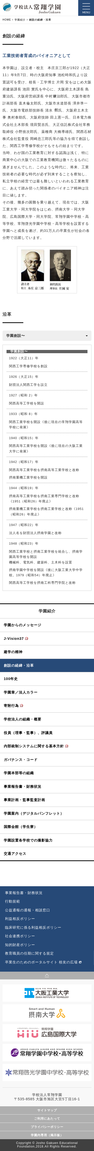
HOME (7, 19)
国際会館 (21, 827)
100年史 (11, 679)
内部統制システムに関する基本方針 (34, 746)
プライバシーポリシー (47, 1127)
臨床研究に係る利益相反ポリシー (33, 927)
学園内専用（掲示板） (47, 1135)
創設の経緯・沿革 (19, 665)
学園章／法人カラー (21, 692)
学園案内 (34, 813)
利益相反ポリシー (20, 919)
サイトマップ (47, 1110)
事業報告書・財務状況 (22, 786)
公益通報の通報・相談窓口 (27, 910)
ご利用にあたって (47, 1118)
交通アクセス (15, 854)
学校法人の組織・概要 (22, 719)
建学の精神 (13, 652)
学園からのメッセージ (22, 625)
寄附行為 (11, 706)
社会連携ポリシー (20, 936)
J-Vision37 (14, 639)
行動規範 (12, 901)
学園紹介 (20, 19)
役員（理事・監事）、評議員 (28, 733)
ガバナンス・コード (21, 760)
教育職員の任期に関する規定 (29, 953)
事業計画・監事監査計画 (24, 800)
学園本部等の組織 (19, 773)
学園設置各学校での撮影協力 (28, 840)
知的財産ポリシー (20, 945)
